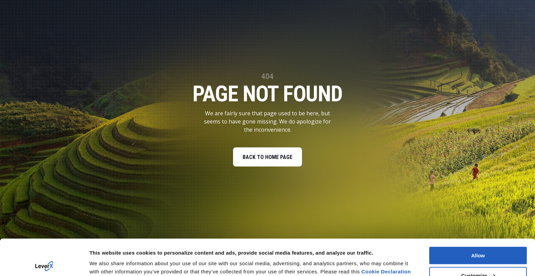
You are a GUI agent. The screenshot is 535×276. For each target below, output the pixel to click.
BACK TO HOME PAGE (267, 157)
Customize (478, 240)
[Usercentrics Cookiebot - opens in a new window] (44, 263)
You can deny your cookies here (129, 262)
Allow (478, 219)
